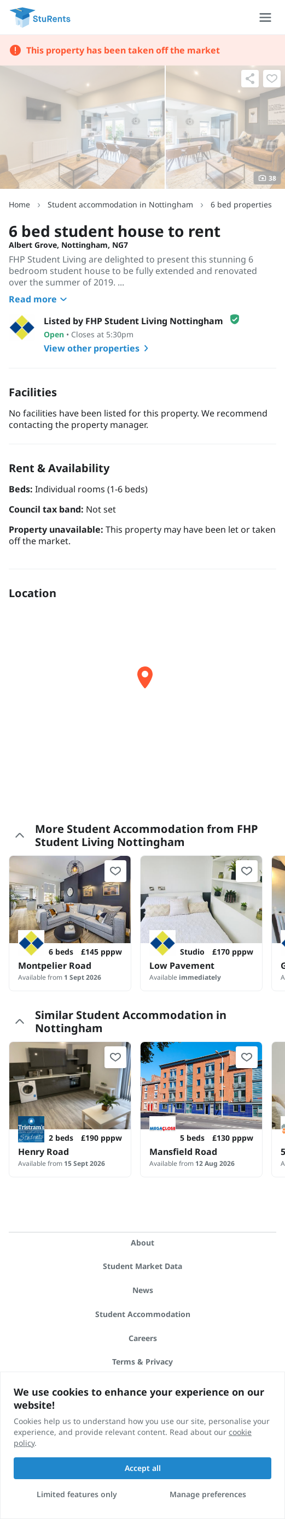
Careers (143, 1338)
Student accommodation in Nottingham (120, 204)
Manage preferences (208, 1494)
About (142, 1242)
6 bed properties (241, 204)
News (142, 1290)
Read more (39, 299)
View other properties (98, 348)
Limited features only (77, 1494)
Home (19, 204)
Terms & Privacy (142, 1361)
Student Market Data (142, 1266)
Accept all (143, 1468)
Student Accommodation (142, 1314)
